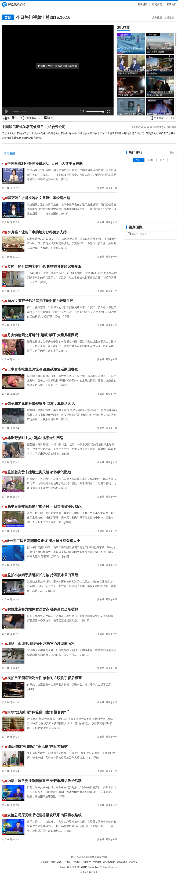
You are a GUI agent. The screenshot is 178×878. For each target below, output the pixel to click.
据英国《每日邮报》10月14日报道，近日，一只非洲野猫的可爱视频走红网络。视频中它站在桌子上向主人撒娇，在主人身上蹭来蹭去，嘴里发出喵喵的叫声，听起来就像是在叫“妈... (71, 449)
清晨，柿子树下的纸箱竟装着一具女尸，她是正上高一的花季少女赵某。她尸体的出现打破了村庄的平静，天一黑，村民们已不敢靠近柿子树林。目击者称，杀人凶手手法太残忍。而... (71, 518)
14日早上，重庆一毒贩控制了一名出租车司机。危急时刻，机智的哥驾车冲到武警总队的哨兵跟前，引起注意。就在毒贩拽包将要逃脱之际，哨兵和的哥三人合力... (72, 277)
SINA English (109, 862)
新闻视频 (142, 4)
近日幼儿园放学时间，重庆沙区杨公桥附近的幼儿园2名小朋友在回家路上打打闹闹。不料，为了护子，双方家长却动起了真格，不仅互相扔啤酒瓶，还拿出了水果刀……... (71, 586)
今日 (138, 159)
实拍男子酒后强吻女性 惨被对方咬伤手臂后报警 (44, 678)
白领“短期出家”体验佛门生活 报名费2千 (38, 712)
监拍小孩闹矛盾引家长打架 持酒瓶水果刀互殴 (42, 575)
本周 (150, 159)
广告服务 (67, 862)
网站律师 (97, 862)
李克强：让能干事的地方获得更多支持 (37, 232)
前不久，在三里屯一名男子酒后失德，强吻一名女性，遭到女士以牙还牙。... (71, 684)
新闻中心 (14, 4)
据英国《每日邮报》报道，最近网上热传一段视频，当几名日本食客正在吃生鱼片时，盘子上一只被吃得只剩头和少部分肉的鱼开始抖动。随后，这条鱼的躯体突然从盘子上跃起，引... (71, 380)
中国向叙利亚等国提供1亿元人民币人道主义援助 (45, 163)
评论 (108, 188)
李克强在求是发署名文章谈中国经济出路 (38, 198)
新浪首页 (171, 4)
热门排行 (136, 152)
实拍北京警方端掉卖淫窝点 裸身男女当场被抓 (42, 609)
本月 (162, 159)
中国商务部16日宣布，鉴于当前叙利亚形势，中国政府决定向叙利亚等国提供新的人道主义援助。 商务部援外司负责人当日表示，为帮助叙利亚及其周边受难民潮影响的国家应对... (72, 175)
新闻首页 (157, 4)
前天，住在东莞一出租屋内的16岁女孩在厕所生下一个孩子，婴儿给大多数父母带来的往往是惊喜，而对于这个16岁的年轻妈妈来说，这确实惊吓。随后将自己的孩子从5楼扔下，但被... (72, 312)
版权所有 (93, 872)
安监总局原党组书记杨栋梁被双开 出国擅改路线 (44, 815)
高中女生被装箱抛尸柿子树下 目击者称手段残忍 (44, 506)
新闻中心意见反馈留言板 (82, 856)
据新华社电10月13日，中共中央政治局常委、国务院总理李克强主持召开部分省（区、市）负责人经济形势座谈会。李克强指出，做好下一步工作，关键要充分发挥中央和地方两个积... (72, 243)
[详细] (64, 179)
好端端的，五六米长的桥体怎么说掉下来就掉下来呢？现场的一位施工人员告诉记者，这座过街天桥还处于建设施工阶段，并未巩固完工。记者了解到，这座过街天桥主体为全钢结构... (71, 483)
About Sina (56, 862)
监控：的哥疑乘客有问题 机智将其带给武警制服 (44, 266)
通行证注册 (122, 862)
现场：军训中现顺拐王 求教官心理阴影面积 (41, 644)
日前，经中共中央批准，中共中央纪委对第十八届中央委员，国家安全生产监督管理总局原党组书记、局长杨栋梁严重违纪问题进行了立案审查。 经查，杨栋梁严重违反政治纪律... (71, 826)
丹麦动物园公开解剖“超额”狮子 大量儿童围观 (42, 335)
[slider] (94, 111)
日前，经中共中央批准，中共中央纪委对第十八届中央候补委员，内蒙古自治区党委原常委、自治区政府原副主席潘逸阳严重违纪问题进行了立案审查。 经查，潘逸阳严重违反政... (73, 792)
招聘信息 (87, 862)
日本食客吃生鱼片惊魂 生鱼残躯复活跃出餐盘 (42, 369)
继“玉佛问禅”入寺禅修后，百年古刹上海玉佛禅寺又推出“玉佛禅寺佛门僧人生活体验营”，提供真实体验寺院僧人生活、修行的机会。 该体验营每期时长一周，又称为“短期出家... (71, 723)
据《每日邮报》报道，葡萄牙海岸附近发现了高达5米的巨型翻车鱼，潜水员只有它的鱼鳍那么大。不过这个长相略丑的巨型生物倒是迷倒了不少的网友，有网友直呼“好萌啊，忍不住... (71, 552)
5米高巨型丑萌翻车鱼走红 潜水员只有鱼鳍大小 (43, 541)
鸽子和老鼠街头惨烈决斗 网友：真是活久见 (41, 403)
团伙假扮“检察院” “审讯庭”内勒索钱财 (37, 746)
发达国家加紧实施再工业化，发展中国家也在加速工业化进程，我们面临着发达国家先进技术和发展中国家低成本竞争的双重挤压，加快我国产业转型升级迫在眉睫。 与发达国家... (71, 209)
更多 (172, 152)
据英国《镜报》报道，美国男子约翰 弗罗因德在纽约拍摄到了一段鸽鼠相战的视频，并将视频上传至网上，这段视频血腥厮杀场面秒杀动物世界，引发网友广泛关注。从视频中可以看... (72, 415)
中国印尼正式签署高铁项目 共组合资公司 (34, 127)
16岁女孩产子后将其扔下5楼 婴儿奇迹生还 (40, 301)
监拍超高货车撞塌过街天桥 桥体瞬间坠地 (39, 472)
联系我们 (77, 862)
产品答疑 (133, 862)
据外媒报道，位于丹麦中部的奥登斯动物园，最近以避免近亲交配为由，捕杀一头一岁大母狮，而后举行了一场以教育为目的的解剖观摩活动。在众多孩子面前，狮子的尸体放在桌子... (71, 346)
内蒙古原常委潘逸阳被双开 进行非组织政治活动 (44, 781)
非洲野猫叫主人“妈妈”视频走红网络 (35, 438)
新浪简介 (45, 862)
